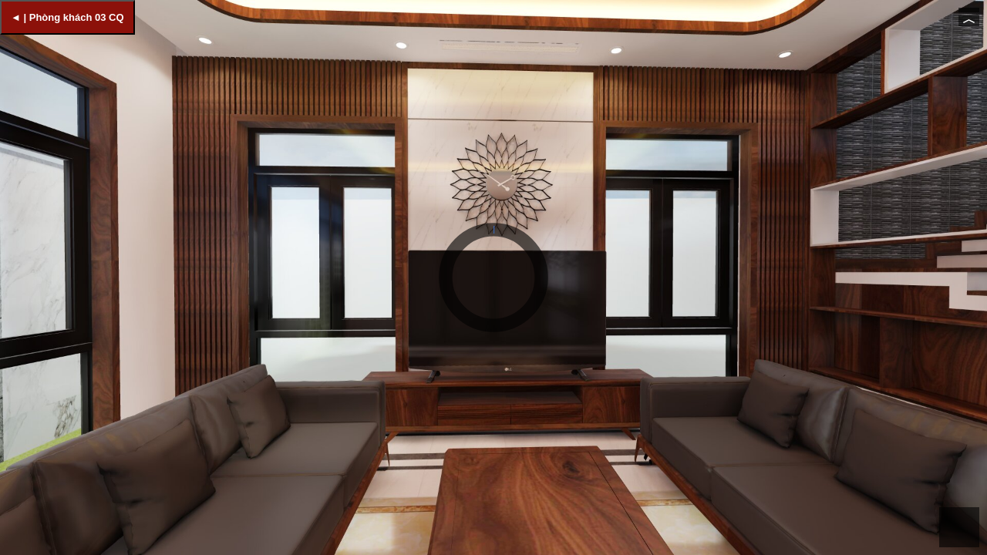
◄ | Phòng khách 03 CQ (67, 17)
